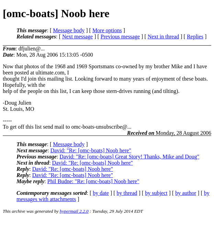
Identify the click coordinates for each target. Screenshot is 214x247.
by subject (156, 193)
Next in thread (163, 36)
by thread (127, 193)
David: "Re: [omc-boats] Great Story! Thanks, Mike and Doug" (129, 157)
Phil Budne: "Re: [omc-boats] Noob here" (93, 181)
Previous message (120, 36)
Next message (77, 36)
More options (107, 30)
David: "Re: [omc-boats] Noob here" (90, 150)
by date (101, 193)
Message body (69, 30)
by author (185, 193)
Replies (195, 36)
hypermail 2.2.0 (74, 211)
